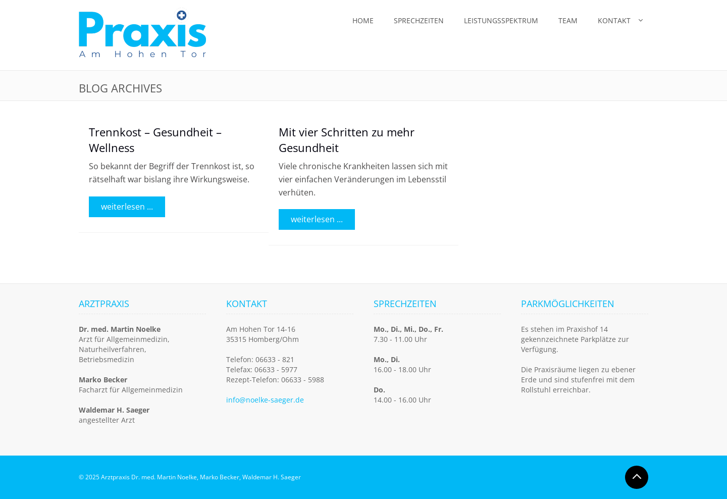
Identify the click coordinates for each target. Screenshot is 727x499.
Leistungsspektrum (501, 20)
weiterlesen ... (127, 206)
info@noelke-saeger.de (265, 400)
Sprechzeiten (419, 20)
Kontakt (614, 20)
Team (568, 20)
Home (363, 20)
